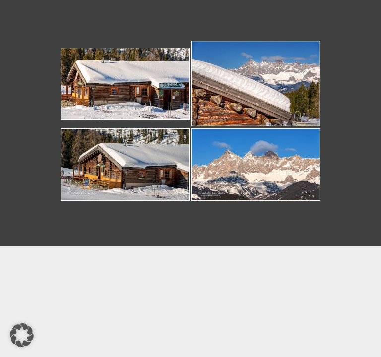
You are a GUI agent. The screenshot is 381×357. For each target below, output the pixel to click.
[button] (22, 335)
